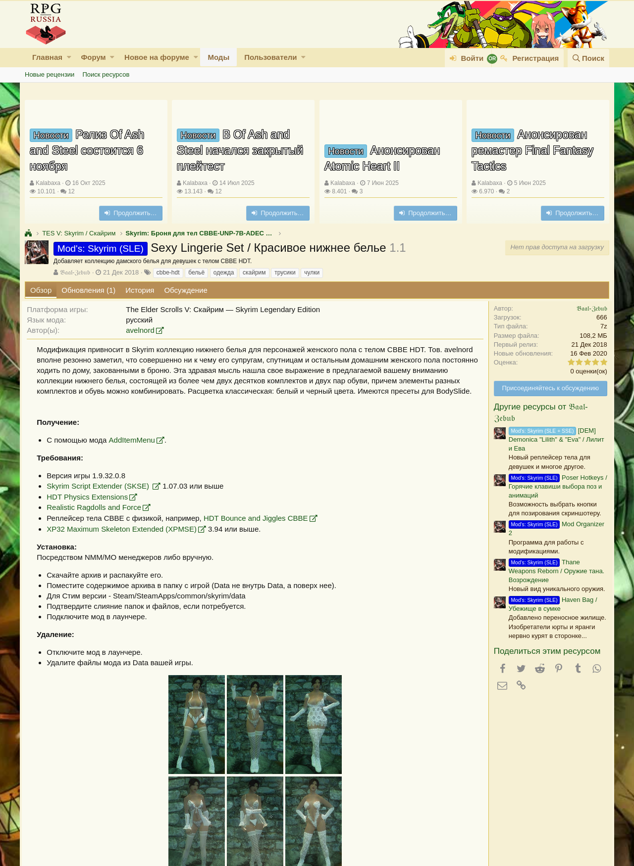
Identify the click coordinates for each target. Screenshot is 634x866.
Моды (218, 57)
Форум (93, 57)
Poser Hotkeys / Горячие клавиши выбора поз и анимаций (555, 486)
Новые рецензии (49, 74)
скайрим (254, 272)
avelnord (143, 330)
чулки (311, 272)
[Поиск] (588, 58)
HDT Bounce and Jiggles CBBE (259, 528)
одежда (223, 272)
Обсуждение (185, 290)
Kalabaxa (48, 183)
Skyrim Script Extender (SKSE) (102, 496)
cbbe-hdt (168, 272)
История (139, 290)
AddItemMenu (134, 450)
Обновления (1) (88, 290)
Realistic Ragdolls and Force (97, 517)
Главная (47, 57)
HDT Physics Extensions (90, 507)
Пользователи (270, 57)
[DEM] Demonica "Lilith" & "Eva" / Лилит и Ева (553, 439)
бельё (196, 272)
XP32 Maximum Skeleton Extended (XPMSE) (125, 539)
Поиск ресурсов (105, 74)
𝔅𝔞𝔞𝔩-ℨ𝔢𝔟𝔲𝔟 (75, 272)
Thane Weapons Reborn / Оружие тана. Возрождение (553, 571)
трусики (285, 272)
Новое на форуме (156, 57)
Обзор (41, 290)
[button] (69, 57)
